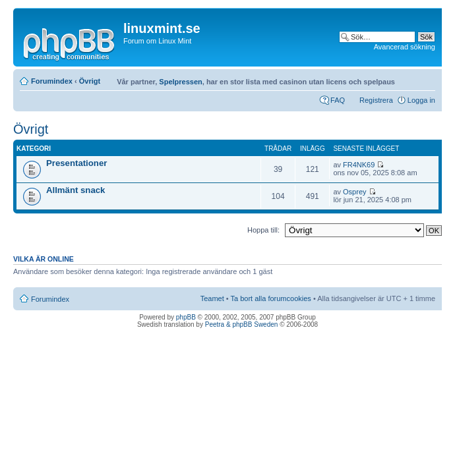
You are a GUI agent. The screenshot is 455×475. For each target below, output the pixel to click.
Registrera (376, 100)
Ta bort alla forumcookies (271, 298)
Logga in (421, 100)
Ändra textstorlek (425, 78)
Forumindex (52, 81)
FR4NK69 (359, 165)
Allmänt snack (75, 190)
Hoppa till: (263, 230)
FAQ (337, 100)
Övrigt (89, 81)
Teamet (212, 298)
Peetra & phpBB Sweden (241, 324)
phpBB (186, 317)
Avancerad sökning (404, 47)
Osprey (354, 192)
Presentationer (76, 163)
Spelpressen (180, 82)
